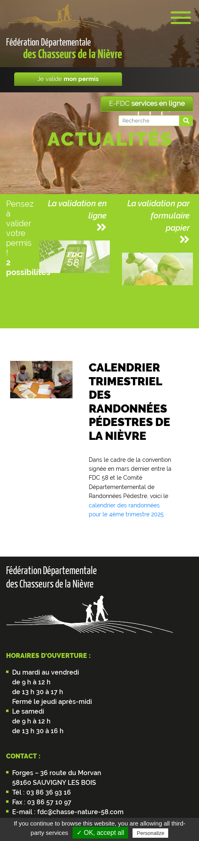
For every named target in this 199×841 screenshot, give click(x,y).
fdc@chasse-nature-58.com (80, 812)
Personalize (150, 833)
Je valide (67, 79)
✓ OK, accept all (100, 832)
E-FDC (147, 103)
